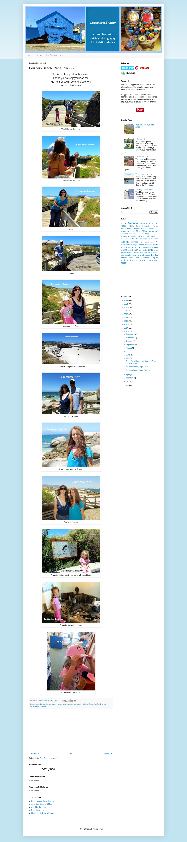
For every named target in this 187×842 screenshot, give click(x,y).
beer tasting (143, 250)
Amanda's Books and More (41, 804)
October (129, 341)
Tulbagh (134, 245)
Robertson (154, 236)
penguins (69, 704)
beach (135, 250)
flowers (135, 255)
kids (64, 704)
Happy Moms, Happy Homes (42, 801)
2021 (126, 304)
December (130, 334)
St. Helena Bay (147, 242)
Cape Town (127, 226)
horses (124, 258)
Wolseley (146, 247)
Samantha (92, 704)
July (128, 351)
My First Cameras (54, 55)
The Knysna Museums (144, 190)
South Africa (101, 704)
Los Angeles (125, 236)
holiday (154, 255)
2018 (126, 314)
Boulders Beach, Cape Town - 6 (138, 370)
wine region (147, 260)
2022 (126, 300)
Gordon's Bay (153, 228)
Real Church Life (37, 810)
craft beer (143, 253)
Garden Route (139, 229)
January (129, 381)
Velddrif (141, 245)
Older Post (108, 754)
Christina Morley (44, 700)
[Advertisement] (71, 731)
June (128, 355)
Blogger (104, 829)
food (142, 255)
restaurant (126, 260)
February (130, 378)
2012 (126, 386)
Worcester (154, 247)
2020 (126, 307)
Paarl (138, 236)
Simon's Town (153, 239)
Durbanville (146, 226)
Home (29, 55)
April (128, 374)
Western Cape (135, 247)
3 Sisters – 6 (140, 139)
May (128, 358)
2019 (126, 311)
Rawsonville (145, 236)
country (135, 252)
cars (129, 253)
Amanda (39, 704)
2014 (126, 328)
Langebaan (154, 234)
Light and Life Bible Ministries (42, 813)
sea (133, 260)
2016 (126, 321)
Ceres (138, 226)
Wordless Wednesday (38, 707)
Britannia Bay (152, 223)
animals (125, 250)
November (130, 338)
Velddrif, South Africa (143, 174)
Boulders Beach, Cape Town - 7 (138, 367)
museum (145, 258)
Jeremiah (52, 704)
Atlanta (142, 223)
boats (156, 250)
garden (147, 255)
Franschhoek (126, 229)
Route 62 (124, 239)
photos (85, 704)
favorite (128, 255)
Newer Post (34, 754)
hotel (131, 258)
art (130, 250)
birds (150, 250)
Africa (123, 223)
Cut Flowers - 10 (141, 157)
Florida (155, 226)
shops (138, 260)
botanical (124, 253)
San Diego (143, 239)
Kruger (147, 234)
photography (78, 704)
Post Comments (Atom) (49, 758)
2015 (126, 324)
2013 (126, 331)
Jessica (59, 704)
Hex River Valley (139, 231)
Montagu (133, 236)
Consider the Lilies (38, 807)
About (39, 55)
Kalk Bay (132, 234)
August (129, 348)
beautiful (45, 704)
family (151, 252)
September (130, 344)
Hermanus (125, 231)
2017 (126, 318)
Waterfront (148, 245)
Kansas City (140, 234)
